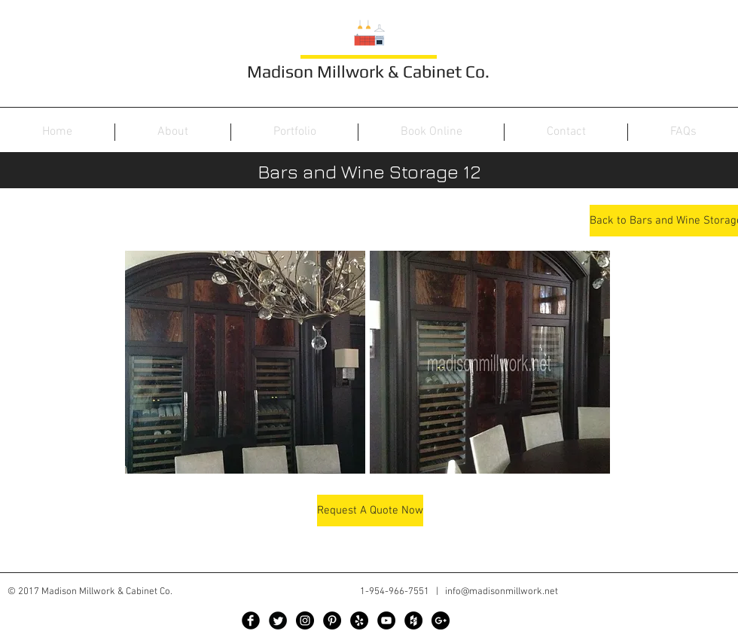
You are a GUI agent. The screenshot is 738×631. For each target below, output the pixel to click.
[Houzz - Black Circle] (413, 620)
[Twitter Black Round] (278, 620)
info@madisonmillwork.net (501, 592)
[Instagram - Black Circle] (305, 620)
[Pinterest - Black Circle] (332, 620)
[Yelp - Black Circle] (359, 620)
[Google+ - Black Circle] (441, 620)
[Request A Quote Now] (370, 510)
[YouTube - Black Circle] (386, 620)
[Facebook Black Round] (251, 620)
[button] (245, 362)
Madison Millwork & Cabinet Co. (368, 71)
